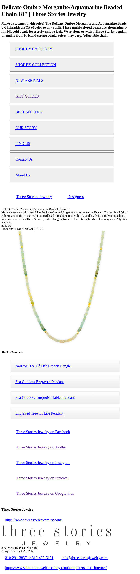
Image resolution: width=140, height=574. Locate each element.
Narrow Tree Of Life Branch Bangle (43, 366)
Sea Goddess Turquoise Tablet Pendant (45, 397)
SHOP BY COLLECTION (35, 65)
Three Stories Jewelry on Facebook (43, 432)
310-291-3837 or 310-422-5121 (29, 557)
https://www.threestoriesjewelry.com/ (33, 520)
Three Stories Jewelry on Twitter (41, 447)
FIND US (22, 143)
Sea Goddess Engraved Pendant (39, 381)
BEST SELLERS (28, 112)
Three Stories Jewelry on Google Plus (45, 493)
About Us (22, 175)
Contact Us (23, 159)
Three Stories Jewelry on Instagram (43, 462)
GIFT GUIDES (27, 96)
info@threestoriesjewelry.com (84, 557)
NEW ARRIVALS (29, 80)
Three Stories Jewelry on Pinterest (42, 478)
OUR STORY (26, 128)
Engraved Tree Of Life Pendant (39, 413)
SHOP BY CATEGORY (33, 49)
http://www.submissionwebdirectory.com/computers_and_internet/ (56, 567)
